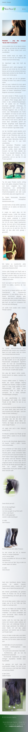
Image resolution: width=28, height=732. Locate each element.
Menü (24, 9)
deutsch (4, 2)
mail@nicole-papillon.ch (16, 726)
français (9, 2)
